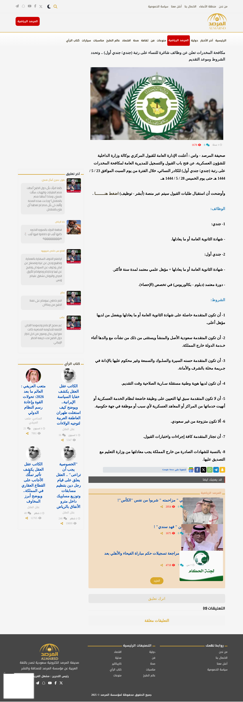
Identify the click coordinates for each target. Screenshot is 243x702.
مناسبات (98, 40)
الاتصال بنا (190, 6)
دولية (194, 40)
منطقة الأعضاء (207, 6)
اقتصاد (126, 40)
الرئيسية (220, 40)
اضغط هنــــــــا (106, 193)
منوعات (161, 40)
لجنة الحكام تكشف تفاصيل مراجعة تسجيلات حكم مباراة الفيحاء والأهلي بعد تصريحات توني (145, 557)
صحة (136, 40)
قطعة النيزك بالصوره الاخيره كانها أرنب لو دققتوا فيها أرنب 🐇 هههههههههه (44, 229)
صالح (62, 282)
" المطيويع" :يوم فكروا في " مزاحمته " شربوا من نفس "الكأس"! (151, 504)
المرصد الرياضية (178, 40)
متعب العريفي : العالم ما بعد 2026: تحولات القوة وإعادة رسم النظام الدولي (33, 382)
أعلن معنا (176, 6)
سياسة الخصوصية (158, 6)
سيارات (86, 40)
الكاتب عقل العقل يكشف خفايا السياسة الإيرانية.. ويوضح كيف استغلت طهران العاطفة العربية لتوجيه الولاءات (68, 387)
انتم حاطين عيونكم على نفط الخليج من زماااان (43, 292)
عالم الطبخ (113, 40)
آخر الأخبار (206, 40)
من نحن (223, 6)
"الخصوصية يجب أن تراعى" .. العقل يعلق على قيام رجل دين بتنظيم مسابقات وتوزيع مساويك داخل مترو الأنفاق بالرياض (68, 465)
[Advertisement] (57, 112)
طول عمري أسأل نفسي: (51, 180)
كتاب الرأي (73, 40)
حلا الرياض (59, 216)
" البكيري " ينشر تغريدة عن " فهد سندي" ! (160, 529)
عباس (61, 306)
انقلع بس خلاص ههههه (51, 245)
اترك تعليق (157, 599)
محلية (118, 658)
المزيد (157, 581)
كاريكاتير (117, 664)
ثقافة (144, 40)
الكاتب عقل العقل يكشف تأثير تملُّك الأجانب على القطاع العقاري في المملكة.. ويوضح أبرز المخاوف (33, 462)
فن (153, 40)
